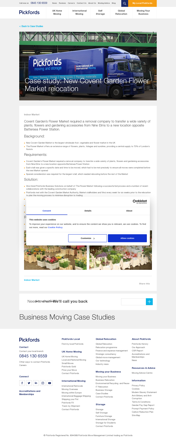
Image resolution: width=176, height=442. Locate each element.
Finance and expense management (112, 351)
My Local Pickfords (142, 3)
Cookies (136, 389)
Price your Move (69, 370)
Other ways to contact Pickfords (34, 362)
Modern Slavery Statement (144, 392)
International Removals (72, 386)
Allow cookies (127, 238)
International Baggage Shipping (76, 396)
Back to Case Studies (32, 27)
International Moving (79, 12)
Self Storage (100, 12)
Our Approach (138, 348)
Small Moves (68, 363)
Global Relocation (121, 12)
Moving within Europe (72, 393)
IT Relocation (102, 387)
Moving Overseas (70, 389)
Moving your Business (106, 377)
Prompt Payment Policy (143, 409)
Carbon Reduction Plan (142, 412)
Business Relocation (105, 380)
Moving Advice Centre (142, 373)
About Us (92, 3)
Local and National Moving (74, 360)
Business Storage (104, 390)
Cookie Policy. (55, 227)
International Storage (105, 420)
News (54, 3)
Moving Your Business (143, 12)
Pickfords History (140, 344)
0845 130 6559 (39, 3)
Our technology (103, 361)
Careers (71, 3)
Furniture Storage (104, 416)
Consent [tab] (47, 211)
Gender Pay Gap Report (143, 405)
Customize (88, 238)
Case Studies (102, 394)
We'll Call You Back (131, 302)
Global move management (108, 358)
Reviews (62, 3)
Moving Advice (104, 3)
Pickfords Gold (69, 367)
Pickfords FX (68, 403)
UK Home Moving (57, 12)
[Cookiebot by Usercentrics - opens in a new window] (135, 202)
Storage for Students (106, 423)
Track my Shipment (71, 406)
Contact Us (81, 3)
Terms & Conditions (141, 402)
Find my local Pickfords (72, 344)
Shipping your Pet (70, 399)
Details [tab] (88, 211)
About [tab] (129, 211)
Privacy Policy (138, 386)
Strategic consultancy (106, 354)
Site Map (136, 416)
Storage (99, 410)
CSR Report (137, 351)
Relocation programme (106, 348)
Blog (114, 3)
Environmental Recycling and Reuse (112, 384)
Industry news (102, 364)
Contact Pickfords (70, 374)
